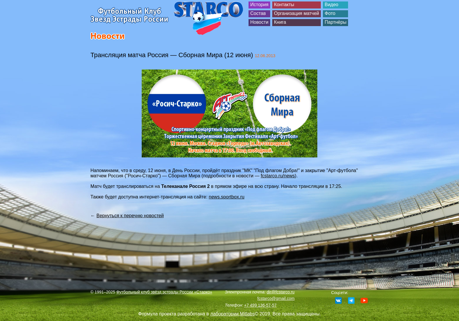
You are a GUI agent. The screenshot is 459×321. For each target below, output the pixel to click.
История (259, 4)
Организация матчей (296, 13)
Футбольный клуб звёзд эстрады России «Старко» (164, 292)
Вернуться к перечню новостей (130, 215)
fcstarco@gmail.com (275, 298)
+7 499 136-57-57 (260, 305)
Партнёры (335, 22)
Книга (280, 22)
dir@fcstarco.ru (280, 292)
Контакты (284, 4)
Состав (258, 13)
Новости (259, 22)
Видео (331, 4)
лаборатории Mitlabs (232, 313)
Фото (330, 13)
